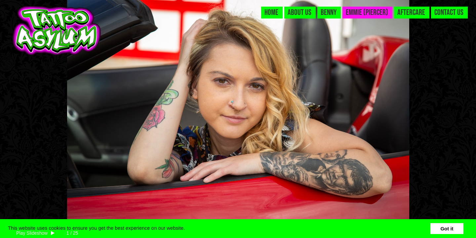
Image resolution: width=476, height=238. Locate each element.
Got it (446, 228)
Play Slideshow (32, 233)
